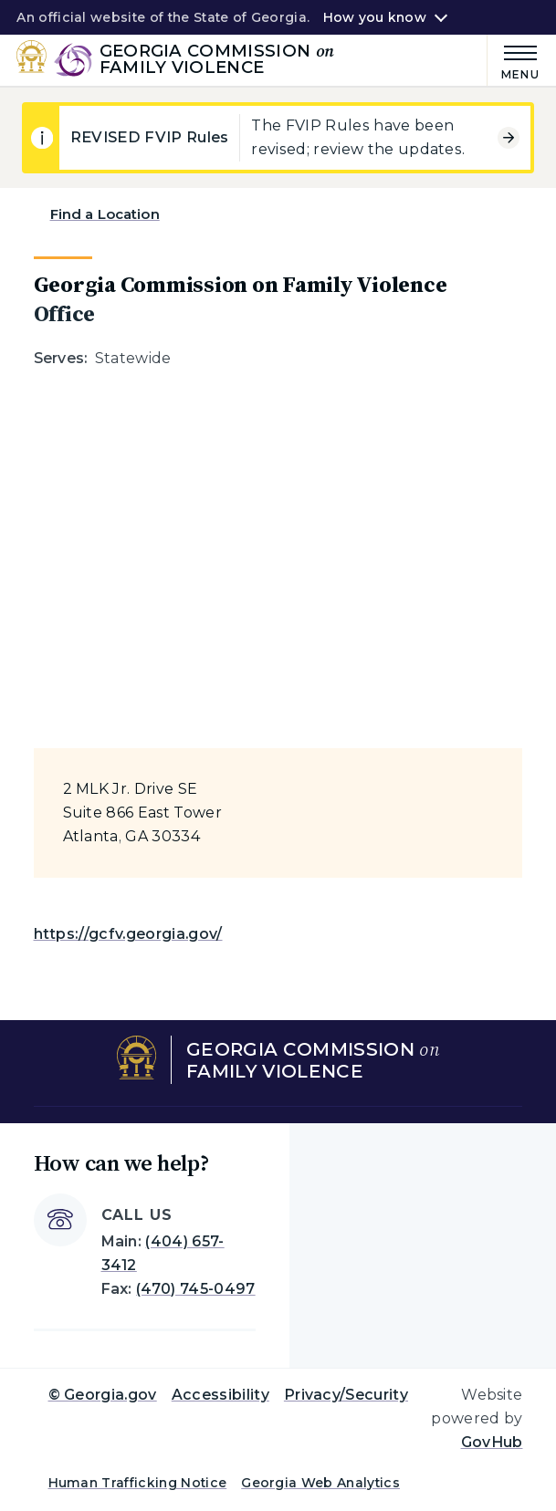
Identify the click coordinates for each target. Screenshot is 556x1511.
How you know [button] (374, 17)
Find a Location (105, 214)
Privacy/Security (346, 1394)
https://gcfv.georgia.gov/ (128, 934)
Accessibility (220, 1394)
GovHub (492, 1442)
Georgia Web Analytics (320, 1483)
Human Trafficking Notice (137, 1483)
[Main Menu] (514, 59)
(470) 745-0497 (195, 1288)
